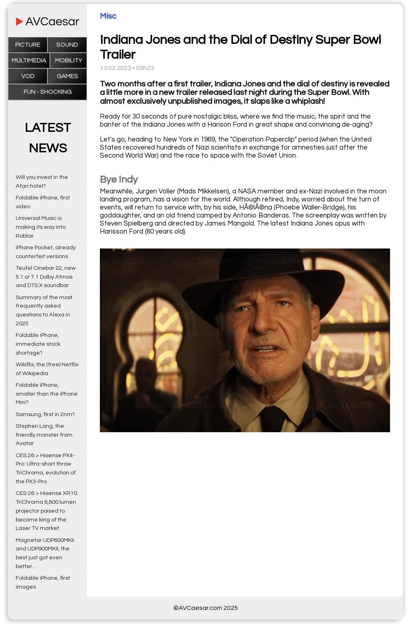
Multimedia (29, 60)
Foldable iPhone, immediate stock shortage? (38, 344)
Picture (27, 45)
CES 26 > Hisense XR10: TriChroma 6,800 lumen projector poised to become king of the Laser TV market (47, 510)
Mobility (68, 60)
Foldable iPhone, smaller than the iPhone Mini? (47, 394)
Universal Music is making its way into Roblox (41, 227)
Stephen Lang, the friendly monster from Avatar (44, 435)
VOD (28, 76)
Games (67, 76)
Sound (67, 45)
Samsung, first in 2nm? (45, 414)
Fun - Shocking (48, 92)
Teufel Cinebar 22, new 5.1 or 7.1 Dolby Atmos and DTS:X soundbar (46, 277)
